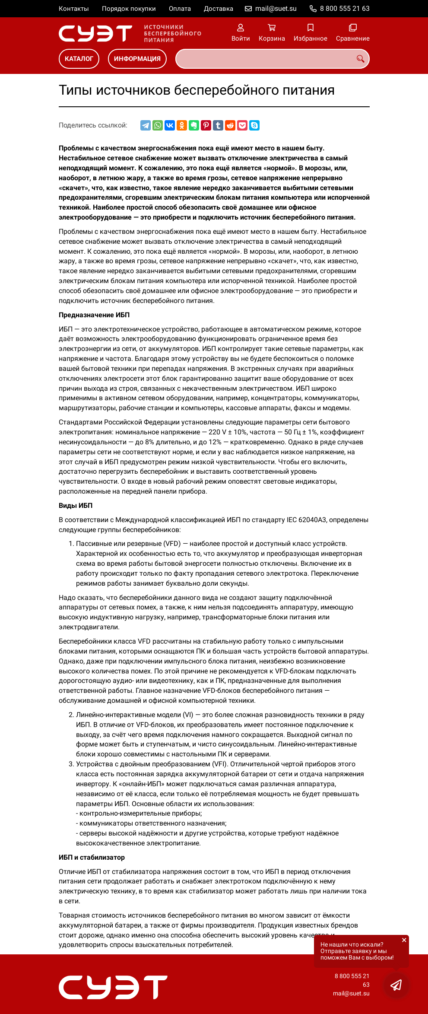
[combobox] (272, 59)
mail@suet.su (276, 8)
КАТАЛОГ (79, 59)
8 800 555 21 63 (345, 8)
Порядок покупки (129, 9)
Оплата (180, 9)
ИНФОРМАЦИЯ (137, 59)
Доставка (218, 9)
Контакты (74, 9)
